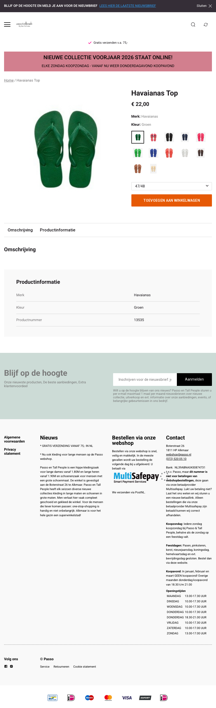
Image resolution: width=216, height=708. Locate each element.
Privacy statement (12, 452)
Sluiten (204, 6)
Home (9, 80)
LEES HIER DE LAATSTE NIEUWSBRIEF (127, 6)
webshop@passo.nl (178, 454)
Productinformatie (57, 229)
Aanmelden (194, 379)
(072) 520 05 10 (176, 459)
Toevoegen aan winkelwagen (171, 200)
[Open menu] (7, 24)
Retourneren (61, 666)
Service (45, 666)
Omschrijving (20, 229)
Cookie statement (84, 666)
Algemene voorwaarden (14, 439)
